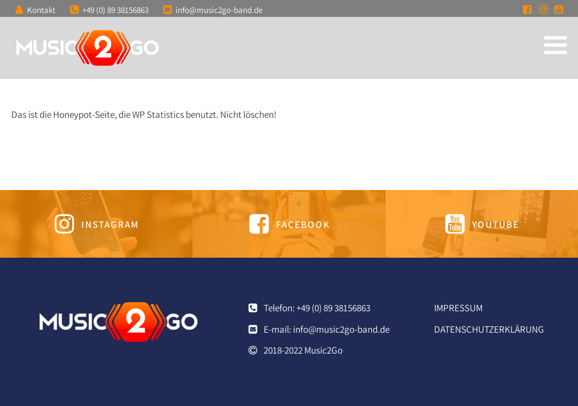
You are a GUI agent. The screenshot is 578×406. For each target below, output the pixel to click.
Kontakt (41, 9)
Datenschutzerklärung (489, 329)
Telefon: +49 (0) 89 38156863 (317, 307)
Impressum (458, 307)
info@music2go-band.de (219, 9)
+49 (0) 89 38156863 (115, 9)
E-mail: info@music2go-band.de (326, 329)
